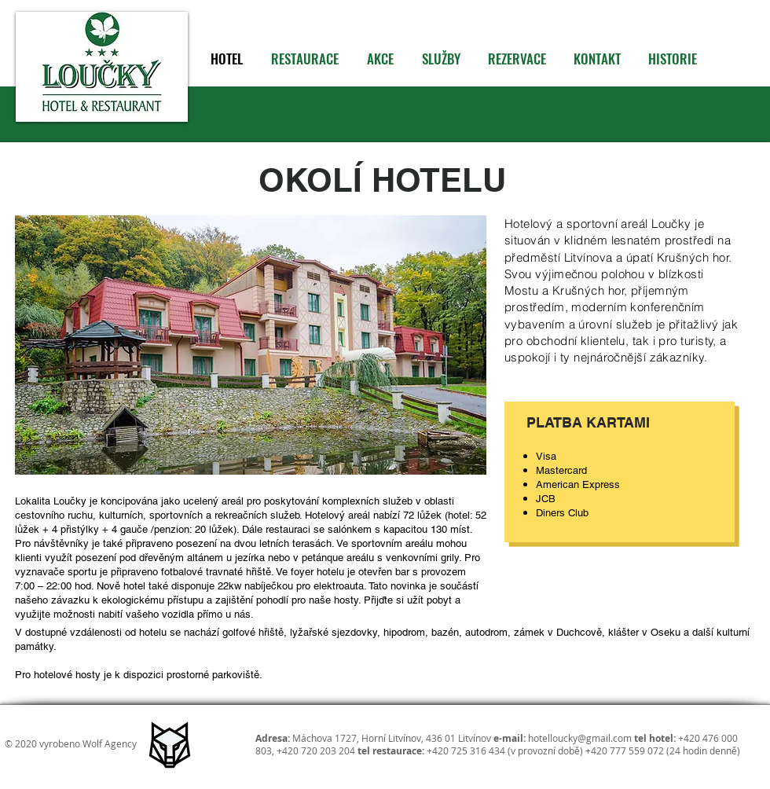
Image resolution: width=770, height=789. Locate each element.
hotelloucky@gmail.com (580, 738)
